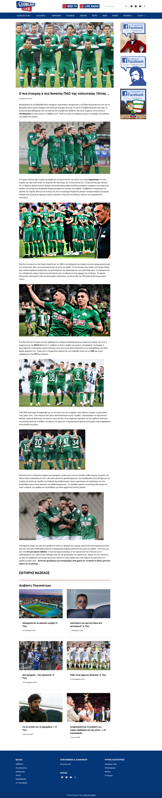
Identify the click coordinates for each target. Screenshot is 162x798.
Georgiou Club (111, 764)
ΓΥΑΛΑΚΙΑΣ (70, 16)
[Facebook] (131, 6)
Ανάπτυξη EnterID (89, 795)
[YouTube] (140, 6)
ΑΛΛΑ (18, 775)
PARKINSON (56, 16)
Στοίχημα (109, 775)
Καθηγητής (20, 772)
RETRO (94, 16)
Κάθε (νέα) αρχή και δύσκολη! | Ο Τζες (88, 675)
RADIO (104, 16)
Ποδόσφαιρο (110, 768)
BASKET (115, 16)
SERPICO (19, 764)
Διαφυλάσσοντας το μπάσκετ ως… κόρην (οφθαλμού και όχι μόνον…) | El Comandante (88, 730)
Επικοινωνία (65, 764)
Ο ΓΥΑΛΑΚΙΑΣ (21, 783)
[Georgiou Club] (26, 6)
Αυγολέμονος (21, 768)
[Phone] (144, 6)
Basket (108, 772)
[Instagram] (136, 6)
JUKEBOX (83, 16)
